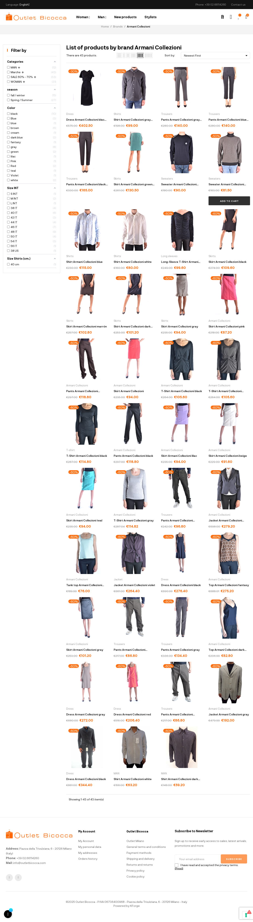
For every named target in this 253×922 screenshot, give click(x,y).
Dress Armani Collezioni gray (85, 720)
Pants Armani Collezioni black (133, 462)
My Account (86, 847)
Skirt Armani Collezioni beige (228, 462)
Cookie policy (135, 882)
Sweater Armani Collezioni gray (226, 191)
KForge (135, 912)
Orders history (87, 865)
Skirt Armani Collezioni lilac (179, 462)
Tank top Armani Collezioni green (84, 592)
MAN (116, 779)
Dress (70, 120)
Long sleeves (169, 262)
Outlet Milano (135, 847)
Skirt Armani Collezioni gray (179, 333)
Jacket (118, 585)
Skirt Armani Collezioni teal (84, 527)
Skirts (117, 185)
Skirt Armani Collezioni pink (227, 333)
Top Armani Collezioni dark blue (227, 656)
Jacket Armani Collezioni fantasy (225, 527)
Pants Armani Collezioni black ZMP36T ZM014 (86, 191)
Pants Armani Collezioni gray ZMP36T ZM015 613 (180, 126)
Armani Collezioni (219, 327)
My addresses (87, 859)
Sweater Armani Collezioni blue (178, 191)
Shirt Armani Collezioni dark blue (179, 786)
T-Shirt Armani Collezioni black (181, 397)
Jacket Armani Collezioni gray (229, 720)
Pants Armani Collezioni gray (180, 656)
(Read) (179, 875)
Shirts (117, 120)
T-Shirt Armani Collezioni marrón (225, 398)
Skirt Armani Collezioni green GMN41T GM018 (133, 191)
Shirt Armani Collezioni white (133, 268)
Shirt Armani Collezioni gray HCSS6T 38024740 (132, 126)
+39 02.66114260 (215, 4)
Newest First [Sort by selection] (216, 62)
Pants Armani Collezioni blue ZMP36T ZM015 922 (227, 126)
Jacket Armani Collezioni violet (134, 591)
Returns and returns (139, 871)
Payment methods (138, 859)
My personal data (89, 853)
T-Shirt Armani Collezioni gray (134, 527)
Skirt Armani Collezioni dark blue (132, 333)
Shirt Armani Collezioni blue (84, 268)
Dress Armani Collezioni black (181, 591)
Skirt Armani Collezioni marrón (86, 333)
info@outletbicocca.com (29, 869)
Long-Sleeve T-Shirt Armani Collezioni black (179, 269)
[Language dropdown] (25, 4)
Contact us (238, 4)
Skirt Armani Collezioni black (227, 268)
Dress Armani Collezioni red (132, 720)
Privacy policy (135, 877)
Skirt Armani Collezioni (129, 397)
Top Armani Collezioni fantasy (229, 591)
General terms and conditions (146, 853)
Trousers (166, 120)
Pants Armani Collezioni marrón (82, 398)
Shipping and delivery (140, 865)
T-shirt (70, 456)
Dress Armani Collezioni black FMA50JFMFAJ (86, 126)
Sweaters (167, 185)
